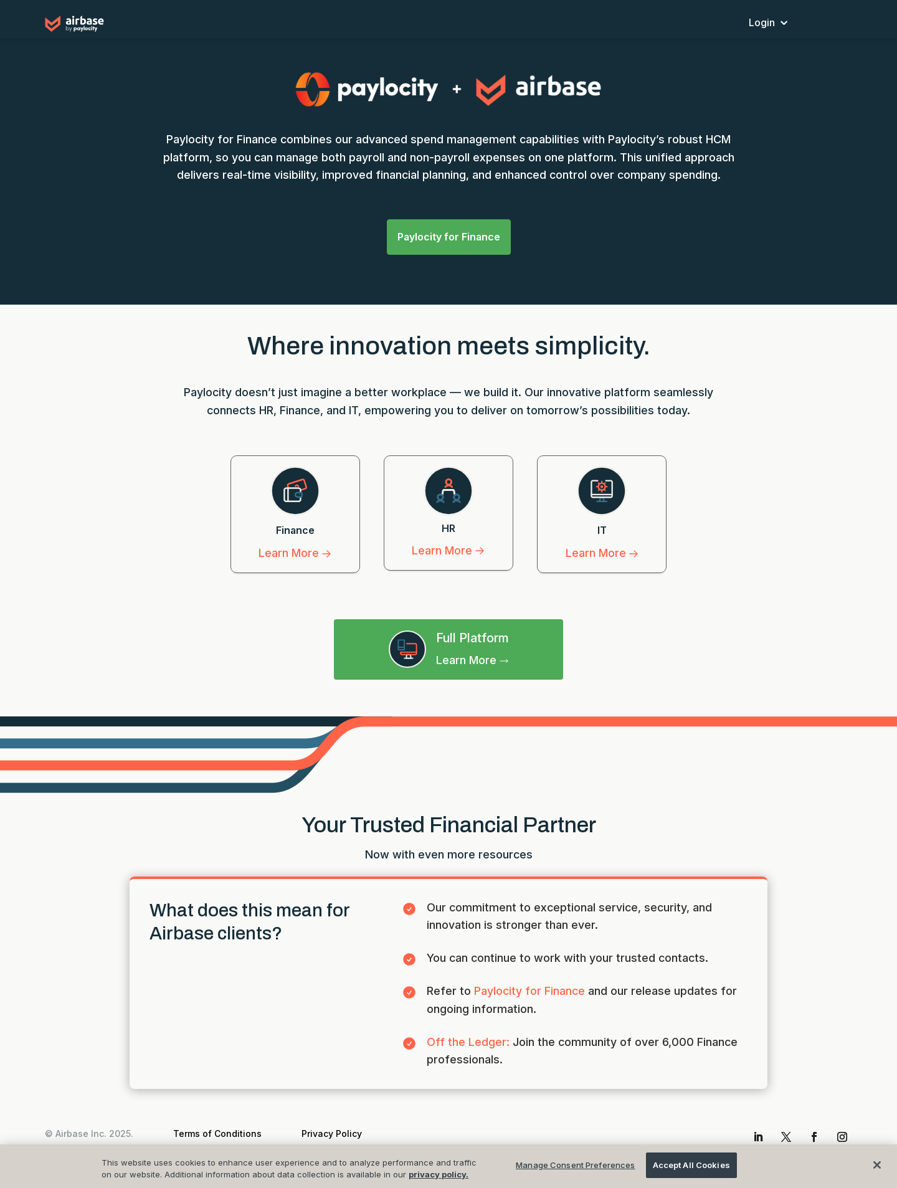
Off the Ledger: (470, 1038)
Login (762, 23)
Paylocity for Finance (448, 235)
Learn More (295, 549)
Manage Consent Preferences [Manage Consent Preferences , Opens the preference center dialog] (575, 1172)
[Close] (877, 1172)
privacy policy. (438, 1182)
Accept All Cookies (691, 1172)
